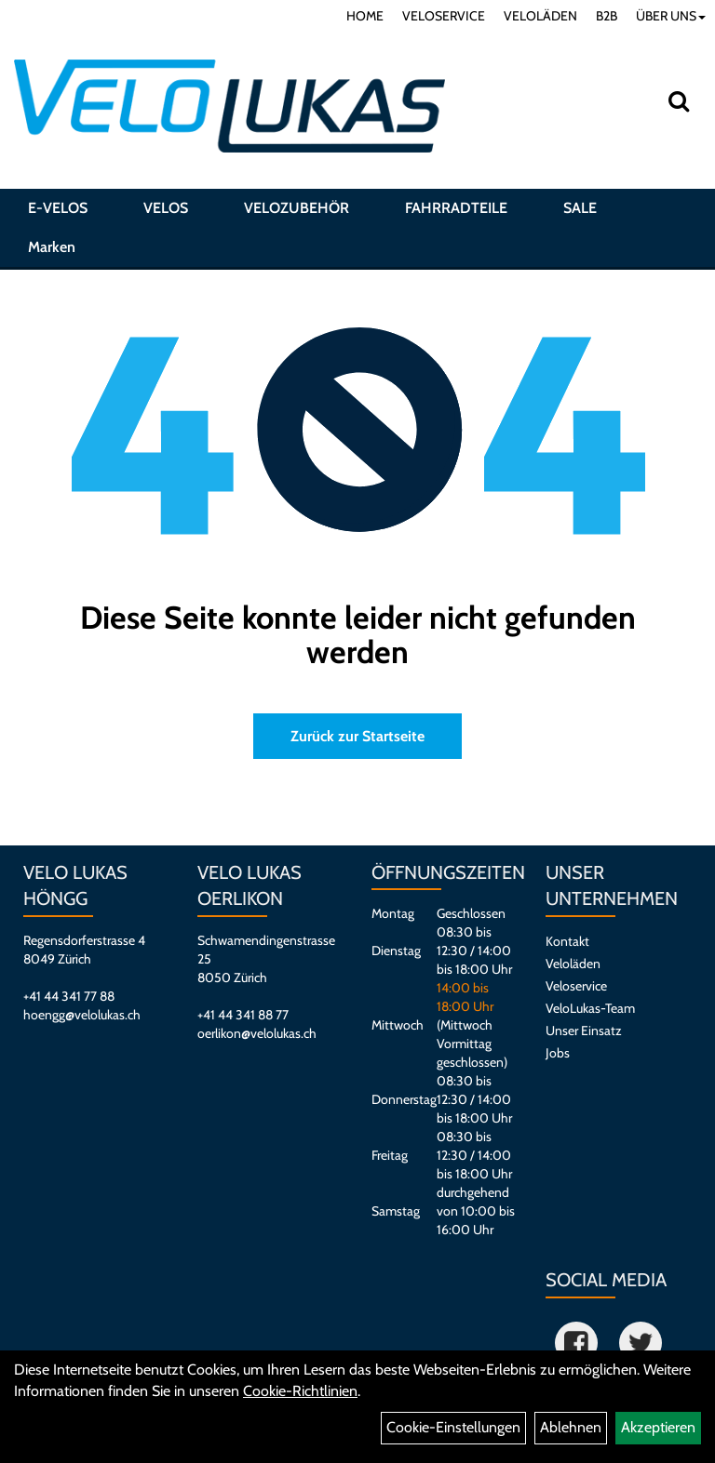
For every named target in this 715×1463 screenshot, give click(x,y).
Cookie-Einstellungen (453, 1427)
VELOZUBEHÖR (296, 208)
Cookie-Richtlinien (300, 1391)
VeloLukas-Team (590, 1008)
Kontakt (567, 941)
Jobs (558, 1052)
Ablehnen (570, 1427)
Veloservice (576, 986)
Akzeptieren (658, 1427)
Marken (51, 247)
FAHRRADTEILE (456, 208)
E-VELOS (58, 208)
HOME (365, 15)
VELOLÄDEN (540, 15)
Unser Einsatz (584, 1030)
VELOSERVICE (443, 15)
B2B (606, 15)
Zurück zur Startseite (357, 736)
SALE (580, 208)
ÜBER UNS (671, 15)
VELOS (165, 208)
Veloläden (573, 963)
